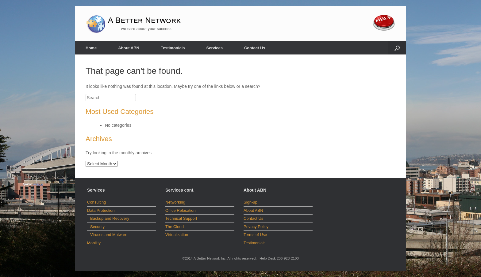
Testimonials (173, 48)
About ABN (128, 48)
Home (91, 48)
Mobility (94, 243)
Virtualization (176, 234)
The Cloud (174, 226)
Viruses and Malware (108, 234)
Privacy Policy (256, 226)
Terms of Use (255, 234)
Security (97, 226)
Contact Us (254, 48)
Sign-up (250, 202)
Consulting (96, 202)
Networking (175, 202)
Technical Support (181, 218)
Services (214, 48)
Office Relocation (180, 210)
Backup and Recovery (109, 218)
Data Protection (101, 210)
